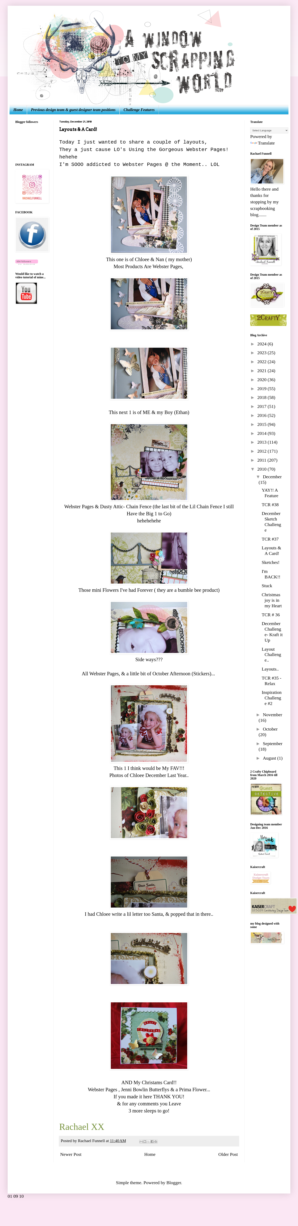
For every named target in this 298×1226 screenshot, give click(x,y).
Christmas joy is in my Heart (272, 600)
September (273, 743)
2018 (262, 397)
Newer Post (70, 1154)
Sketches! (270, 562)
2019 (262, 388)
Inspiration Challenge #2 (272, 698)
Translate (262, 142)
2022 (262, 361)
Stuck (267, 585)
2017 (262, 406)
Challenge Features (139, 110)
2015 (262, 424)
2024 (262, 343)
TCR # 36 (271, 614)
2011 (262, 460)
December (272, 476)
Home (18, 110)
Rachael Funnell (92, 1140)
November (272, 714)
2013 (262, 442)
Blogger (173, 1182)
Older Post (228, 1154)
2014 (262, 433)
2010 (262, 469)
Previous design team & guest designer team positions (73, 110)
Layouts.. (270, 669)
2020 (262, 379)
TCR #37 (270, 539)
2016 (262, 415)
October (270, 729)
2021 (262, 370)
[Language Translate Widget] (269, 130)
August (270, 758)
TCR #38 (270, 504)
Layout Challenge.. (271, 655)
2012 (262, 451)
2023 (262, 352)
